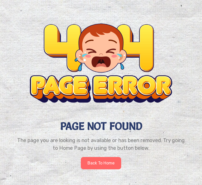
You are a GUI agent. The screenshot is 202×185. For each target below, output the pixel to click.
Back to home (101, 163)
